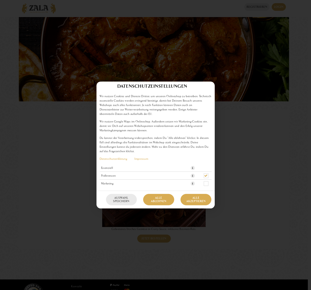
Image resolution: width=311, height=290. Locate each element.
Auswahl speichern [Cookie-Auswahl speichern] (121, 199)
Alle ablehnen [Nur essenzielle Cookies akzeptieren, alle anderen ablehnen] (158, 199)
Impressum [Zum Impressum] (141, 159)
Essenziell (107, 168)
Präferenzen (108, 175)
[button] (193, 168)
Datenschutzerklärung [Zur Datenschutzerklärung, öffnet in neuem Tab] (113, 159)
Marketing (107, 183)
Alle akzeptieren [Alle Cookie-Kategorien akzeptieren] (196, 199)
